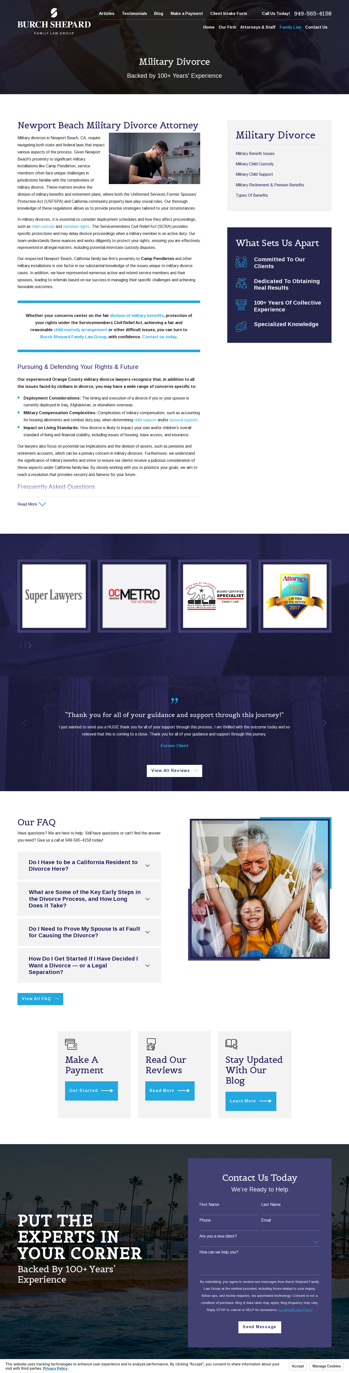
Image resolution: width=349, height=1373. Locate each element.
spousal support (184, 420)
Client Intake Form (228, 13)
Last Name (273, 1204)
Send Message (262, 1327)
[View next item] (30, 645)
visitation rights (76, 226)
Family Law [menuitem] (290, 27)
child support (145, 420)
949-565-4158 (313, 13)
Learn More (254, 1101)
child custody (43, 226)
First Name (212, 1204)
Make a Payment (187, 13)
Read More (172, 1091)
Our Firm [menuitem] (227, 27)
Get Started (93, 1091)
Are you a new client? (220, 1236)
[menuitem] (279, 153)
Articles (106, 13)
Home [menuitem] (209, 27)
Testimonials (134, 13)
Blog (158, 13)
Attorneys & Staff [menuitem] (257, 27)
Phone (207, 1220)
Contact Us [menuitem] (316, 27)
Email (268, 1220)
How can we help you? (221, 1252)
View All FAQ (39, 999)
